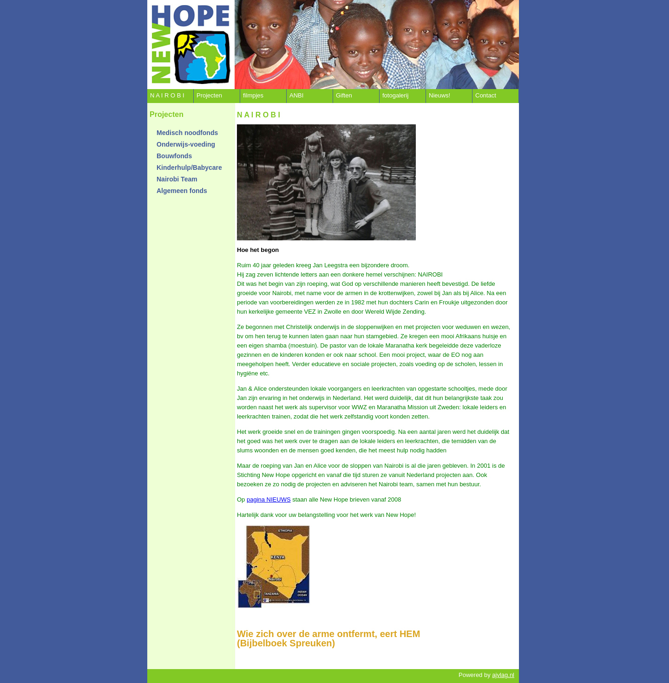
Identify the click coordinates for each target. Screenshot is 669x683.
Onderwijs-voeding (186, 144)
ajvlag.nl (503, 674)
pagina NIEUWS (269, 499)
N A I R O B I (167, 95)
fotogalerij (395, 95)
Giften (344, 95)
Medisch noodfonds (187, 132)
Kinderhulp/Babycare (189, 167)
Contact (485, 95)
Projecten (209, 95)
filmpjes (253, 95)
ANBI (296, 95)
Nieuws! (439, 95)
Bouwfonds (174, 156)
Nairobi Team (177, 179)
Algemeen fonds (182, 190)
